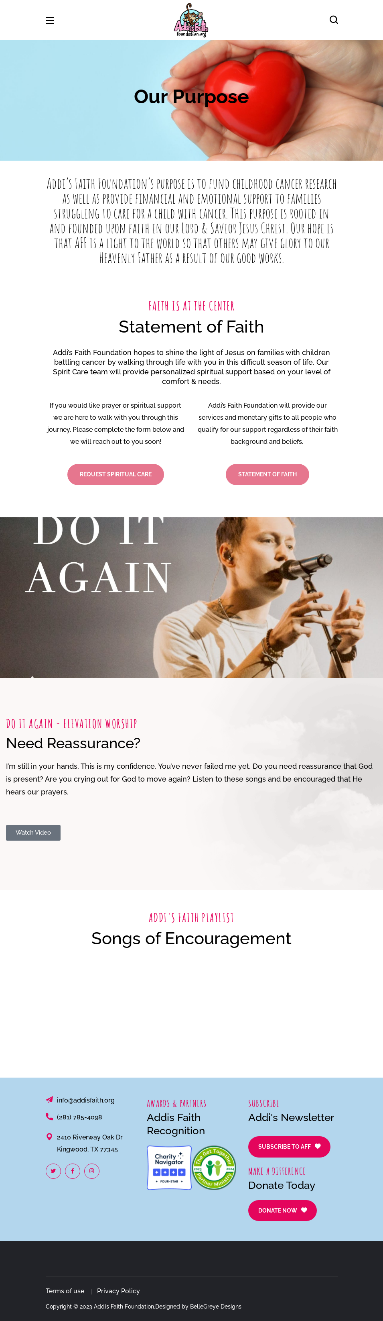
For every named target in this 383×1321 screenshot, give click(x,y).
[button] (334, 20)
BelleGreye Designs (215, 1306)
